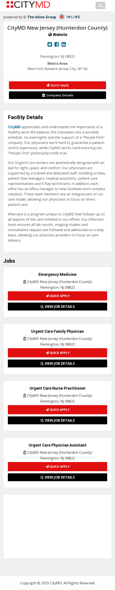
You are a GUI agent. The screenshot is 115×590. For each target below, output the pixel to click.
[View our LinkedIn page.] (63, 44)
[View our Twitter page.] (49, 44)
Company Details (57, 95)
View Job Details (58, 306)
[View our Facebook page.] (56, 44)
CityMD (14, 126)
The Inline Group (41, 17)
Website (60, 34)
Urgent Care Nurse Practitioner (58, 388)
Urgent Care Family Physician (57, 331)
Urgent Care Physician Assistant (57, 445)
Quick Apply (57, 85)
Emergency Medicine (57, 274)
